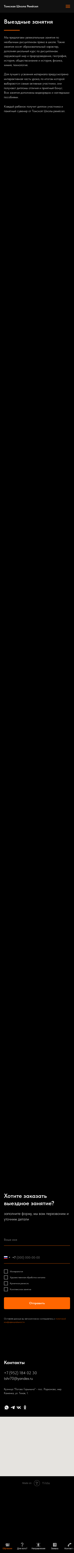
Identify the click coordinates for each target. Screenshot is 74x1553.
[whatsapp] (6, 1407)
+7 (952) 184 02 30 (20, 1372)
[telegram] (12, 1407)
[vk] (18, 1407)
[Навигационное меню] (68, 6)
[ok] (24, 1407)
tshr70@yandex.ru (18, 1378)
